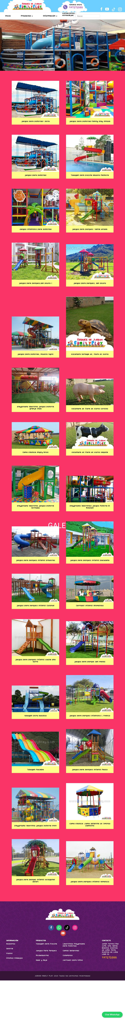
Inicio (8, 16)
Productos (27, 16)
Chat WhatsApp (112, 1015)
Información (50, 16)
